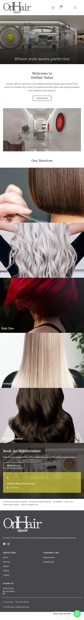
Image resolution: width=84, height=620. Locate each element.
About (5, 557)
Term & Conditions (22, 602)
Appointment (48, 557)
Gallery (6, 570)
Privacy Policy (8, 602)
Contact (6, 575)
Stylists (6, 566)
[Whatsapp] (77, 613)
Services (6, 562)
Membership (48, 562)
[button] (53, 8)
